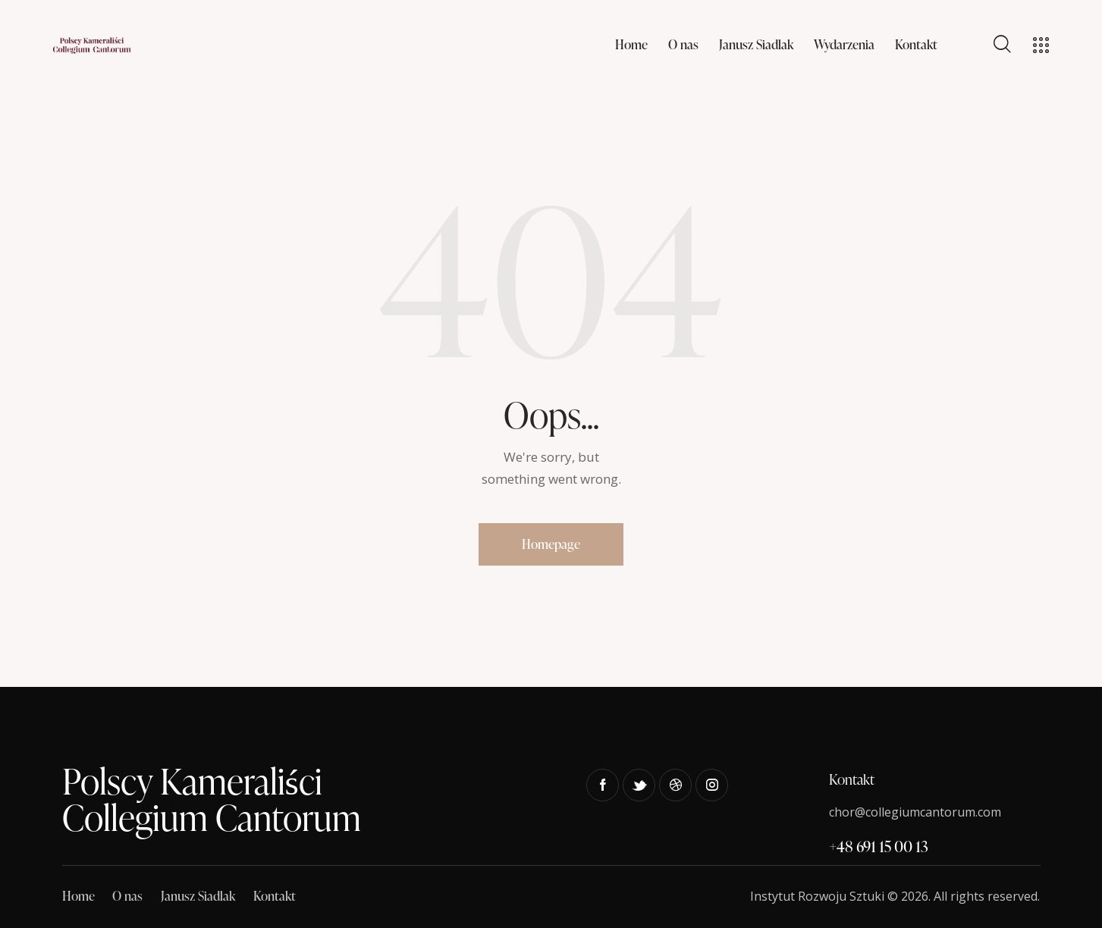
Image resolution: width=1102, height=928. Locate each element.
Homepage (551, 544)
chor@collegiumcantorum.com (915, 812)
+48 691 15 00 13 (878, 846)
